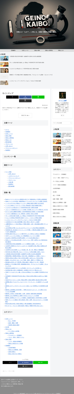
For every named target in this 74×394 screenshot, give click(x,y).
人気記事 (10, 178)
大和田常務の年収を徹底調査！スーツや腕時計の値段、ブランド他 (23, 240)
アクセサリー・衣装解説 (15, 331)
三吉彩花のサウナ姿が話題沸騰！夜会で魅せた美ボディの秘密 (22, 218)
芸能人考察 (8, 132)
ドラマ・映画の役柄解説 (15, 337)
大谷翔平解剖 (12, 344)
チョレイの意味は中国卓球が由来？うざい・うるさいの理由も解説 (23, 214)
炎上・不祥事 (12, 317)
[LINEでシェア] (29, 97)
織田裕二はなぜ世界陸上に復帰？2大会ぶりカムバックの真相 (22, 292)
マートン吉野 (62, 100)
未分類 (7, 323)
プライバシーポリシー (11, 144)
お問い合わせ (9, 142)
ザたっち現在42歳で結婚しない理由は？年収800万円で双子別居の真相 (24, 212)
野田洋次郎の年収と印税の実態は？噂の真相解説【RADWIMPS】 (23, 300)
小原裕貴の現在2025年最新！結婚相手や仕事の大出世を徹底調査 (23, 250)
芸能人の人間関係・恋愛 (15, 346)
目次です (23, 111)
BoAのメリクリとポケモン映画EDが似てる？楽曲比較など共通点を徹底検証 (26, 195)
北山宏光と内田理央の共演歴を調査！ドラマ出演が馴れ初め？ (22, 234)
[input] (62, 122)
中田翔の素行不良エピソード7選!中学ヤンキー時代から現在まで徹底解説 (25, 230)
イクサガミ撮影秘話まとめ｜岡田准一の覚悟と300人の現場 (21, 210)
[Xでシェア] (13, 97)
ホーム (7, 126)
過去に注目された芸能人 (15, 350)
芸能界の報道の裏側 (13, 321)
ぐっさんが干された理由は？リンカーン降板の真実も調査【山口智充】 (24, 199)
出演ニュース (9, 130)
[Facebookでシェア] (21, 97)
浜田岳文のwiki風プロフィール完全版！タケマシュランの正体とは (23, 264)
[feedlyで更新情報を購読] (61, 115)
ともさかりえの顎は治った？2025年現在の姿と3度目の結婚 (21, 204)
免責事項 (7, 146)
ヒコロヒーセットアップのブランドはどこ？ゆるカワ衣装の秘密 (23, 216)
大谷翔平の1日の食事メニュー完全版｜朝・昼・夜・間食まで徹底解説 (24, 246)
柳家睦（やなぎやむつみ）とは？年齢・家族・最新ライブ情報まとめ (24, 256)
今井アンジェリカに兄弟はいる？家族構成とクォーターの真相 (22, 232)
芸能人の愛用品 (9, 134)
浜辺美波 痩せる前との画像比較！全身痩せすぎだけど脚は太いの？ (23, 266)
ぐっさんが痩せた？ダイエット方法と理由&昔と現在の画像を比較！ (24, 202)
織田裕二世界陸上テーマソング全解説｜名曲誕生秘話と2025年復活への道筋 (26, 294)
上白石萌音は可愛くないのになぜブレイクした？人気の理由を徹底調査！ (25, 224)
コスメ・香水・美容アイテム (16, 333)
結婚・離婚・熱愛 (13, 319)
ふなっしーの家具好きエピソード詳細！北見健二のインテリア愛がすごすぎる (26, 206)
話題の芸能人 (12, 348)
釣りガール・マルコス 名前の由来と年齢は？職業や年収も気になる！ (24, 302)
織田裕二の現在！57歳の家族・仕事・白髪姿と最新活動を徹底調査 (23, 290)
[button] (36, 97)
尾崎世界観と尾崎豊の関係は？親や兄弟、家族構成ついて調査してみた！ (25, 252)
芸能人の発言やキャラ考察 (15, 340)
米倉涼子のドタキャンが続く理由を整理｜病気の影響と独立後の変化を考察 (26, 276)
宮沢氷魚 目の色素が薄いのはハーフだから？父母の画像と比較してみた (25, 248)
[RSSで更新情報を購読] (63, 115)
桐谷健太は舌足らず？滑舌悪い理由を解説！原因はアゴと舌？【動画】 (24, 258)
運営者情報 (8, 138)
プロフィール (9, 140)
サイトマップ (44, 389)
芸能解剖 (7, 128)
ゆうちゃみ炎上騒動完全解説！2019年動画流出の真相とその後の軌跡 (24, 208)
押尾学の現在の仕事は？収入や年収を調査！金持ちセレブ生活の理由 (24, 254)
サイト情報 (8, 168)
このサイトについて (13, 172)
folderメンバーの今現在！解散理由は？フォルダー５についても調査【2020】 (26, 197)
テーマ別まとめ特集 (13, 327)
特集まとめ (8, 136)
